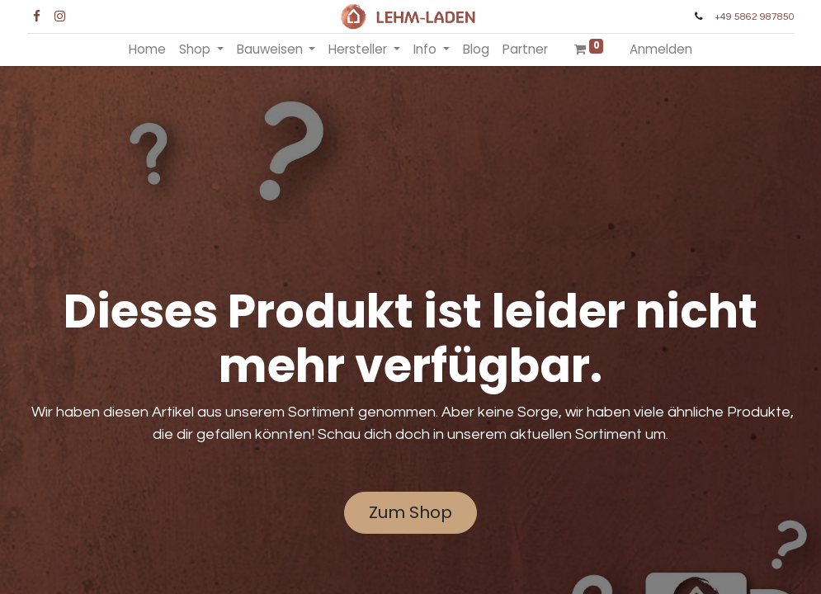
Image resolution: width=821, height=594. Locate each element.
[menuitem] (147, 50)
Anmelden (661, 49)
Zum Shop (410, 512)
